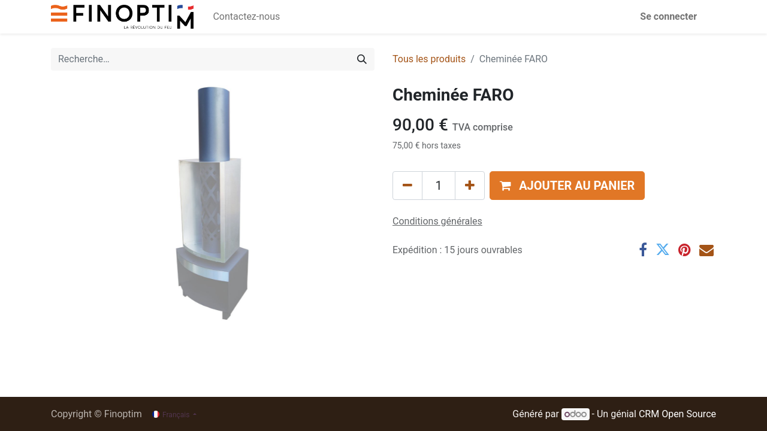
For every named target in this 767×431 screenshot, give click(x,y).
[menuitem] (246, 17)
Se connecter (668, 16)
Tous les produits (429, 59)
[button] (567, 185)
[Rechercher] (362, 59)
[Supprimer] (407, 185)
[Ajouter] (470, 185)
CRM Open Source (677, 414)
